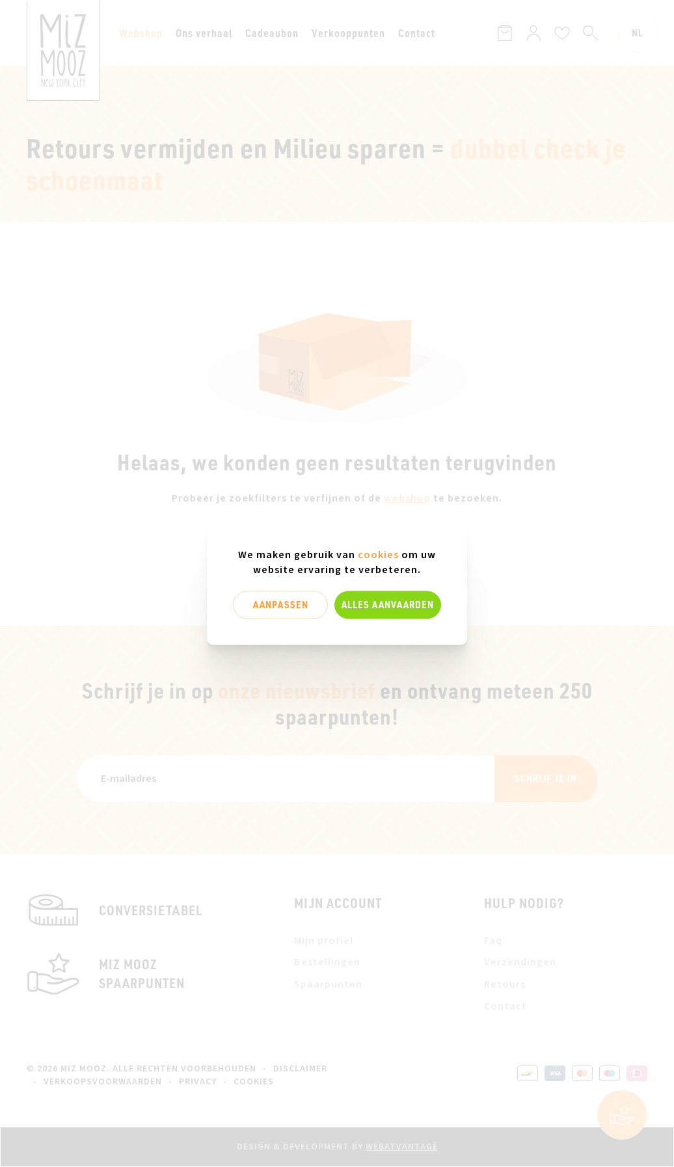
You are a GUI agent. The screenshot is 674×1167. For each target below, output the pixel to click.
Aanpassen (280, 604)
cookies (378, 555)
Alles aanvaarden (388, 604)
